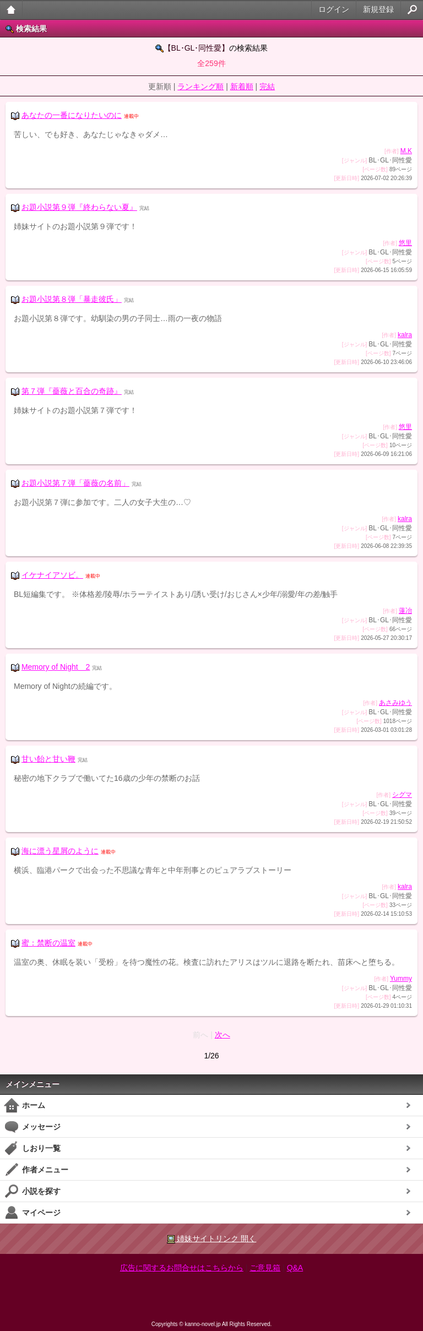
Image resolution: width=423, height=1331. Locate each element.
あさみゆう (395, 703)
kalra (405, 335)
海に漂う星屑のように (60, 850)
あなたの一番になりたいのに (71, 115)
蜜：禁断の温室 (48, 942)
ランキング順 (200, 86)
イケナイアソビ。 (52, 575)
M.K (406, 151)
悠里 (405, 243)
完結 (267, 86)
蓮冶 (405, 611)
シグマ (402, 794)
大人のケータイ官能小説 (11, 9)
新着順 (241, 86)
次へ (222, 1034)
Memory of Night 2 (55, 666)
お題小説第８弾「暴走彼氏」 (71, 299)
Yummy (401, 978)
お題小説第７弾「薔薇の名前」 (75, 483)
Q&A (295, 1267)
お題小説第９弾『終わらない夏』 (79, 207)
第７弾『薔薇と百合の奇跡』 (71, 391)
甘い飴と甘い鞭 (48, 758)
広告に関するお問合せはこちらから (181, 1267)
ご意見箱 (265, 1267)
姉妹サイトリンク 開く (212, 1238)
